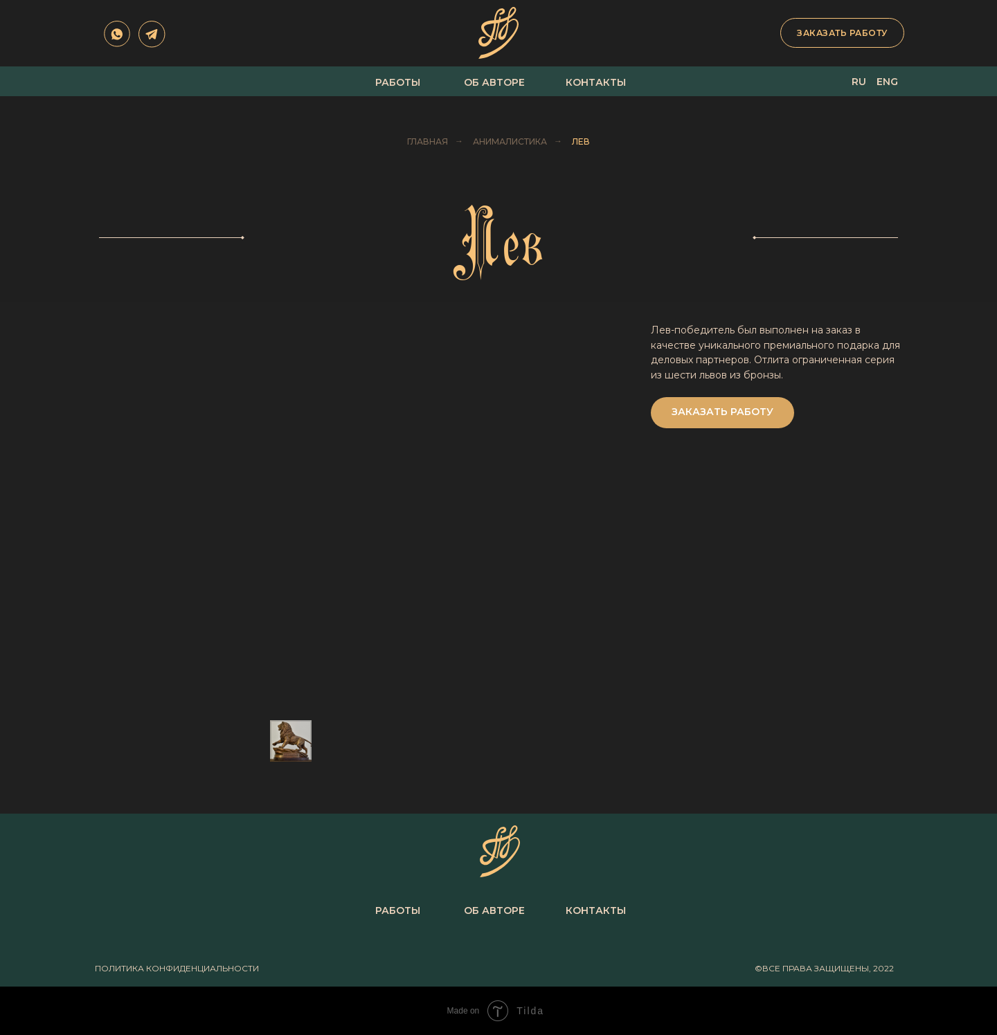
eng (887, 81)
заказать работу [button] (842, 33)
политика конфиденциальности (177, 968)
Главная (427, 141)
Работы (397, 82)
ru (859, 81)
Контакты (596, 82)
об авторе (494, 82)
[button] (722, 412)
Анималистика (510, 141)
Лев (581, 141)
